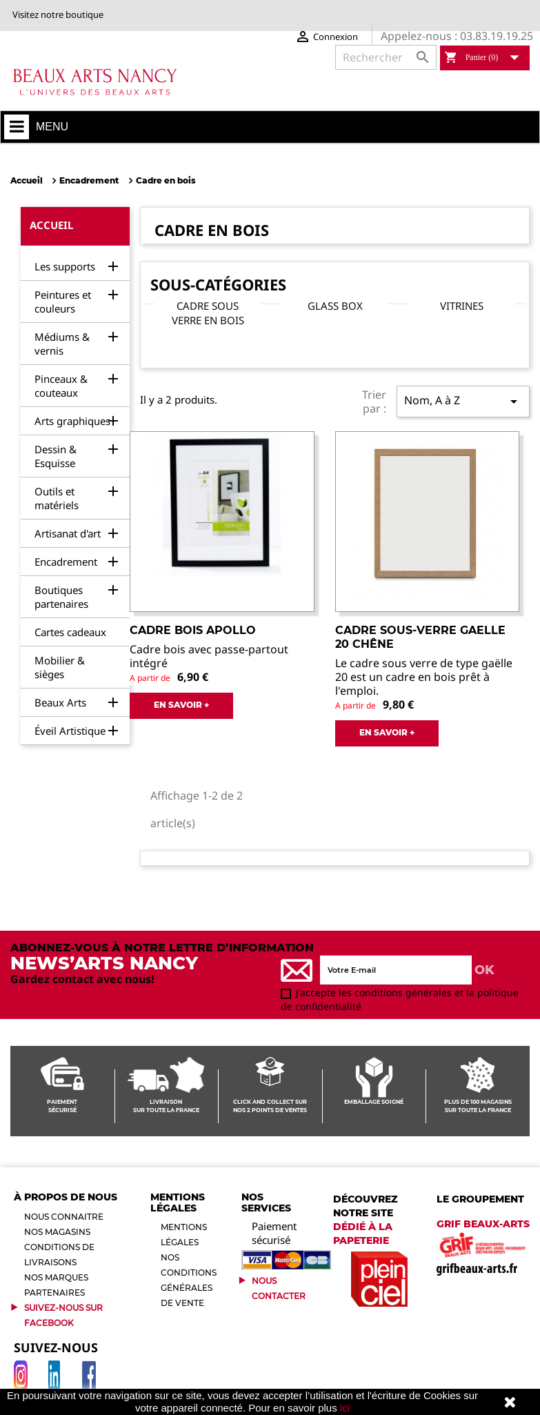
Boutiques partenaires (61, 597)
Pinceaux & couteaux (61, 385)
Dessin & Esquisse (55, 456)
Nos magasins (57, 1232)
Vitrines (461, 306)
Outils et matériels (56, 498)
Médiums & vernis (62, 343)
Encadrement (65, 561)
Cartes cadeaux (70, 632)
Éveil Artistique (70, 731)
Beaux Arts (60, 702)
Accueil (51, 225)
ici (345, 1408)
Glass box (335, 306)
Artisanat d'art (67, 533)
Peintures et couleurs (62, 301)
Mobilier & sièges (59, 667)
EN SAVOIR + (181, 705)
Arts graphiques (72, 421)
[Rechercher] (386, 57)
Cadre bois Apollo (193, 630)
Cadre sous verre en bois (208, 313)
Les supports (64, 266)
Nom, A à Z (463, 401)
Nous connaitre (63, 1216)
